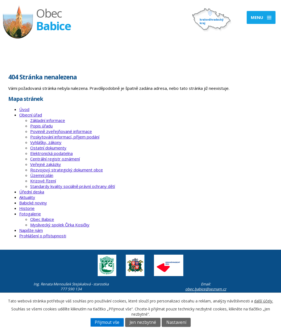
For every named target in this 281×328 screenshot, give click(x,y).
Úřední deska (31, 191)
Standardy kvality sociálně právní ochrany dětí (72, 186)
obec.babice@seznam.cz (205, 289)
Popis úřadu (41, 126)
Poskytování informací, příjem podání (64, 137)
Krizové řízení (43, 181)
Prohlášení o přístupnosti (42, 235)
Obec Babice (42, 219)
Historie (27, 208)
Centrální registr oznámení (55, 159)
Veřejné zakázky (45, 164)
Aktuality (27, 197)
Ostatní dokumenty (48, 148)
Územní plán (41, 175)
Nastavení (176, 322)
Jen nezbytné (143, 322)
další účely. (263, 301)
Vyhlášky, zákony (45, 142)
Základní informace (47, 120)
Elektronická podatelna (51, 153)
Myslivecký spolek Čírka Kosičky (59, 224)
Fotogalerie (30, 213)
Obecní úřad (30, 115)
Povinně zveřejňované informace (61, 131)
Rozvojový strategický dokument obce (66, 170)
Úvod (24, 109)
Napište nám (31, 230)
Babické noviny (33, 202)
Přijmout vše (107, 322)
